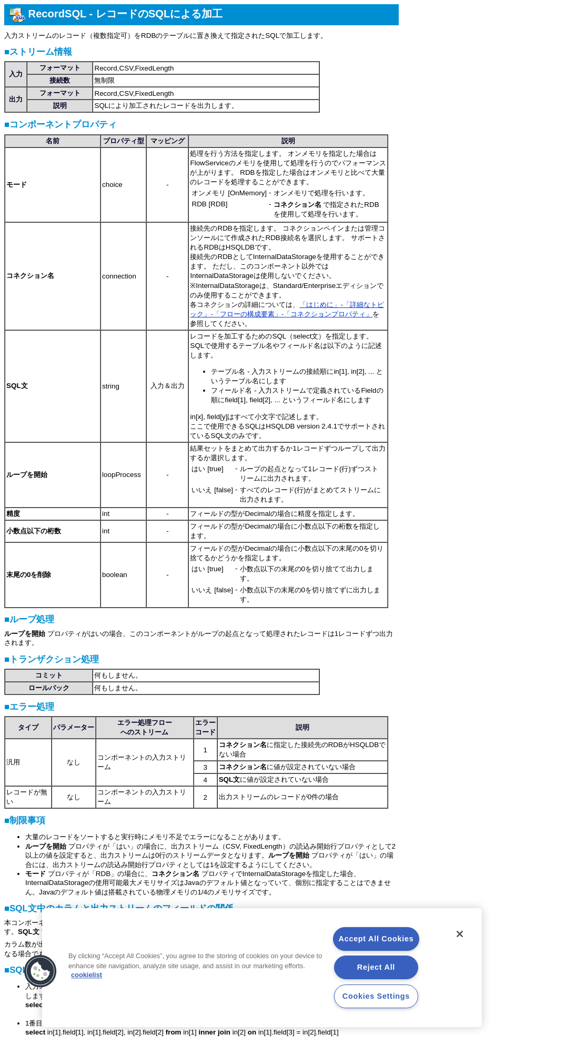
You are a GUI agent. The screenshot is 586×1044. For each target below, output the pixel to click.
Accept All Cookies (376, 938)
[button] (40, 971)
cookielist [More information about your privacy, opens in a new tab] (86, 975)
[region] (262, 967)
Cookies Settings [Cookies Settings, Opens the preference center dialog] (376, 996)
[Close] (459, 934)
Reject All (376, 967)
